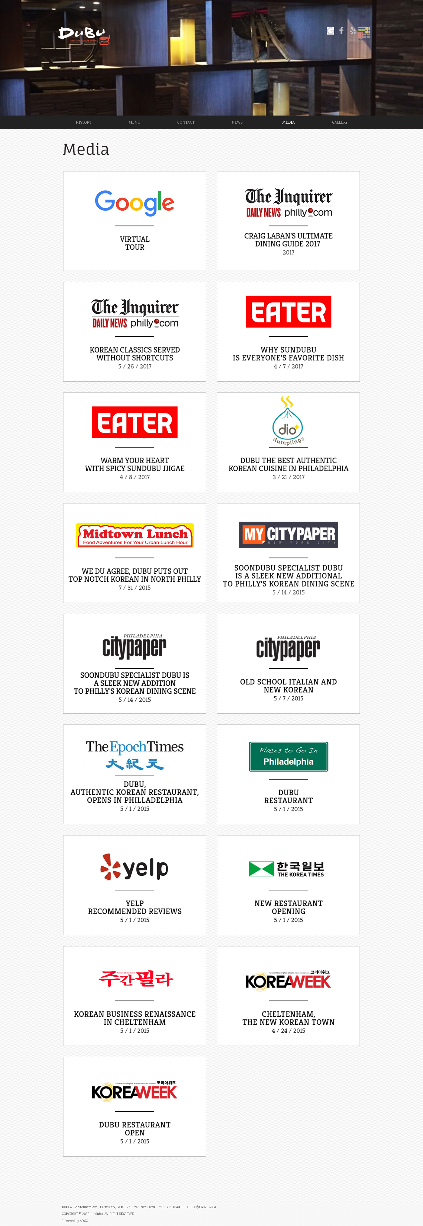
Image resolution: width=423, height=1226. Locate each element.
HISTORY (83, 122)
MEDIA (288, 122)
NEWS (237, 122)
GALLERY (339, 122)
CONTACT (186, 122)
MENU (135, 122)
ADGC (84, 1221)
